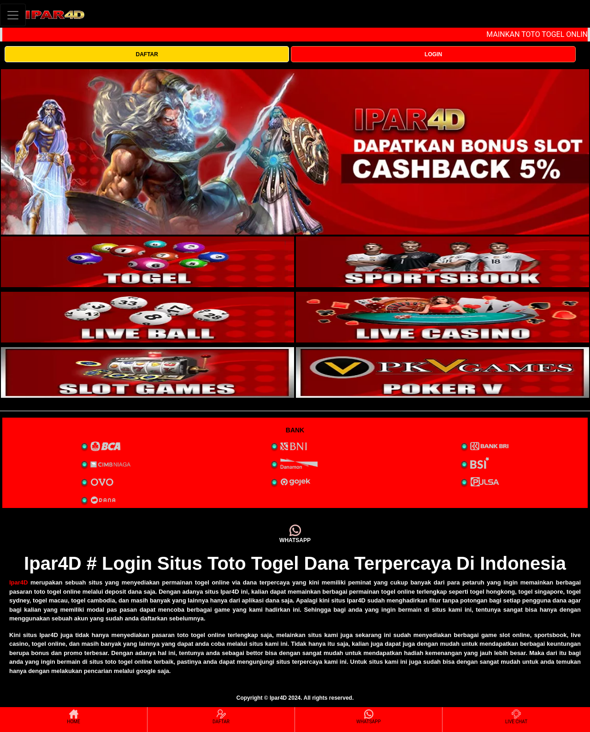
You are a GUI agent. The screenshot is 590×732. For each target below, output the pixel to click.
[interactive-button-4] (442, 317)
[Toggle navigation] (13, 15)
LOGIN (433, 54)
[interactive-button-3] (147, 317)
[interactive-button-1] (147, 261)
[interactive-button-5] (147, 372)
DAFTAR (147, 54)
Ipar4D (18, 582)
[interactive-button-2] (442, 261)
